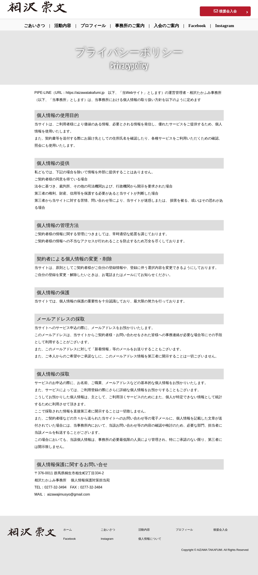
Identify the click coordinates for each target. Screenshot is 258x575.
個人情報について (149, 538)
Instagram (224, 25)
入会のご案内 (166, 25)
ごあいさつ (34, 25)
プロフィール (93, 25)
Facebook (197, 25)
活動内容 (62, 25)
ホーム (67, 529)
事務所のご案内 (129, 25)
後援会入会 (220, 529)
